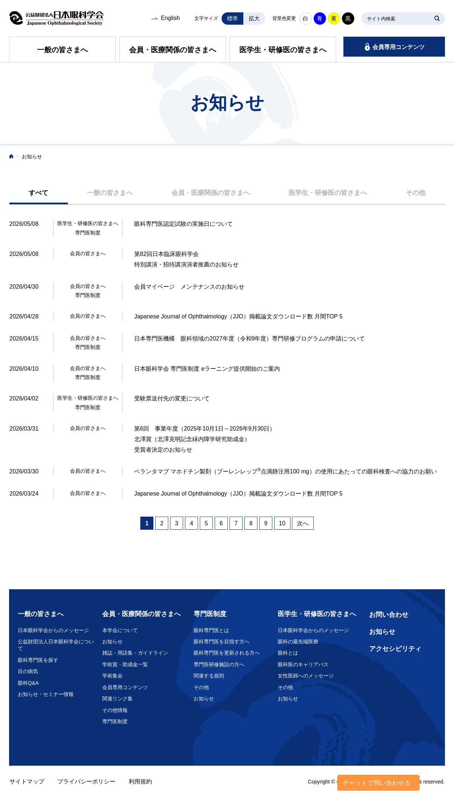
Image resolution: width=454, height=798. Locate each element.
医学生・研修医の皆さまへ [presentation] (328, 192)
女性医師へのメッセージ (306, 676)
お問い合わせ (388, 614)
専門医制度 (115, 721)
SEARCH (437, 18)
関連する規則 (209, 676)
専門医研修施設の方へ (219, 664)
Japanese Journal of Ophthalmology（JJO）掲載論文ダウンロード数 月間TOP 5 (238, 316)
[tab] (38, 193)
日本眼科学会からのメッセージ (53, 630)
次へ (303, 523)
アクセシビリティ (395, 648)
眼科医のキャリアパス (303, 664)
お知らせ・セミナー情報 (46, 694)
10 (282, 523)
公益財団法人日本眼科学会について (56, 645)
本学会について (120, 630)
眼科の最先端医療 (298, 641)
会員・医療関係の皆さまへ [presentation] (211, 192)
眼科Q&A (28, 683)
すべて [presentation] (38, 192)
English (170, 18)
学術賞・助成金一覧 (125, 664)
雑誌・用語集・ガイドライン (135, 653)
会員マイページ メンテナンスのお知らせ (189, 287)
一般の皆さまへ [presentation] (110, 192)
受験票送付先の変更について (172, 398)
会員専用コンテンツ (398, 47)
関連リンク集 (117, 698)
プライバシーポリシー (86, 781)
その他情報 (115, 710)
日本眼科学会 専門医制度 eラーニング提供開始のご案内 (207, 369)
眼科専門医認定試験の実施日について (183, 224)
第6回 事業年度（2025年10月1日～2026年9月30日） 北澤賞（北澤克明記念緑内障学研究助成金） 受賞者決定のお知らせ (204, 439)
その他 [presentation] (415, 192)
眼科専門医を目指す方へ (221, 641)
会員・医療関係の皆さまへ (172, 50)
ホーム (11, 157)
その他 (201, 687)
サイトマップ (26, 781)
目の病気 (28, 671)
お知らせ (112, 641)
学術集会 (112, 676)
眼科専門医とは (211, 630)
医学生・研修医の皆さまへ (282, 50)
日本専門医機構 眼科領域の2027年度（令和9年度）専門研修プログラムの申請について (249, 338)
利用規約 (140, 781)
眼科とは (288, 653)
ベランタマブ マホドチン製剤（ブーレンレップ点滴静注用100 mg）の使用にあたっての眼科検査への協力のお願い (285, 471)
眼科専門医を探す (38, 660)
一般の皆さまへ (62, 50)
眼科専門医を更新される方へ (227, 653)
